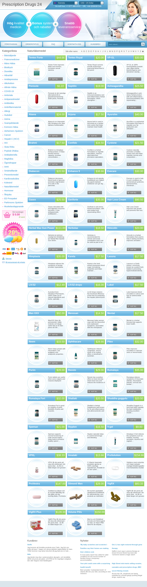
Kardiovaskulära (11, 178)
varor (22, 217)
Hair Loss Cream (116, 199)
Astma (7, 119)
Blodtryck (8, 67)
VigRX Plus (35, 512)
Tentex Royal (75, 57)
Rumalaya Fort (37, 398)
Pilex (110, 341)
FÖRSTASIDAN (11, 44)
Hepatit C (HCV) (11, 139)
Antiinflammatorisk (12, 107)
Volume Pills (75, 512)
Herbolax (73, 228)
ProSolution (114, 455)
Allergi (7, 111)
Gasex (32, 199)
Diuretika (8, 71)
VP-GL (111, 57)
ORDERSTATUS (32, 44)
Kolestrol (8, 182)
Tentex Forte (36, 57)
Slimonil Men (75, 483)
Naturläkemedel (11, 186)
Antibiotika (9, 103)
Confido (72, 143)
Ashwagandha (115, 86)
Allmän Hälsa (10, 87)
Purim (32, 370)
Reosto (72, 370)
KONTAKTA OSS (74, 44)
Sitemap (8, 258)
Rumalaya (112, 370)
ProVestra (34, 483)
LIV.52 (32, 285)
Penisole (34, 86)
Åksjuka (7, 194)
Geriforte (73, 199)
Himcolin (112, 228)
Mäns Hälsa (9, 63)
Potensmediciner (12, 59)
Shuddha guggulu (117, 398)
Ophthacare (74, 341)
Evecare (111, 171)
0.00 (17, 214)
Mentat (111, 313)
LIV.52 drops (75, 285)
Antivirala (8, 95)
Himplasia (34, 256)
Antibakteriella (10, 155)
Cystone (112, 143)
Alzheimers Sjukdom (13, 131)
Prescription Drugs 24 (22, 4)
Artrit (6, 167)
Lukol (110, 285)
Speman (33, 427)
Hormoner (8, 190)
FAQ (53, 44)
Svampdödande (11, 123)
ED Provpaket (10, 198)
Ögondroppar (10, 163)
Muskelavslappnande (14, 206)
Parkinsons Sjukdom (13, 202)
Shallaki (72, 398)
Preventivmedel (11, 174)
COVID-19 (9, 91)
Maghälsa (8, 159)
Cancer (7, 135)
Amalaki (72, 455)
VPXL (32, 455)
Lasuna (111, 256)
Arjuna (72, 114)
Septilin (72, 86)
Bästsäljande (10, 55)
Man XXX (34, 313)
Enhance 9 (74, 171)
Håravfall (8, 75)
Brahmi (33, 143)
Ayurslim (112, 114)
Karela (71, 256)
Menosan (73, 313)
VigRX (110, 483)
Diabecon (34, 171)
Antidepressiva (11, 79)
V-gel (110, 427)
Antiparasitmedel (12, 99)
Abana (32, 114)
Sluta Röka (9, 147)
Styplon (72, 427)
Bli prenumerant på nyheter (15, 262)
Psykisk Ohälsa (11, 151)
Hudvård (8, 115)
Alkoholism (9, 83)
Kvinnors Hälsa (11, 127)
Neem (32, 341)
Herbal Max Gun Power (41, 228)
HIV (6, 143)
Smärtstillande (10, 171)
